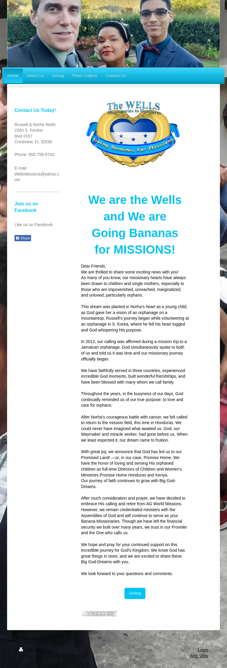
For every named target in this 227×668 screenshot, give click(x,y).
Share (23, 238)
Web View (198, 655)
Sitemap (44, 650)
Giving (135, 593)
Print (27, 650)
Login (203, 650)
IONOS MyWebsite (68, 655)
